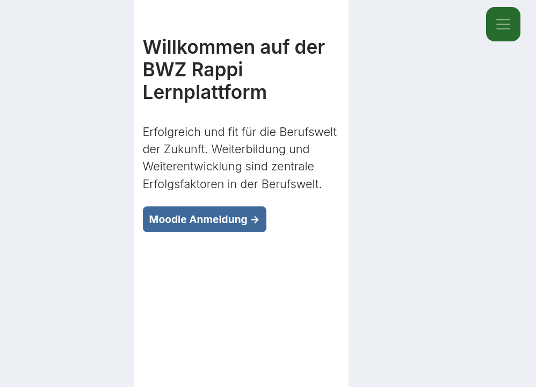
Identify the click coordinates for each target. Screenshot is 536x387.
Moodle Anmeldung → (204, 219)
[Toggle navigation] (503, 24)
